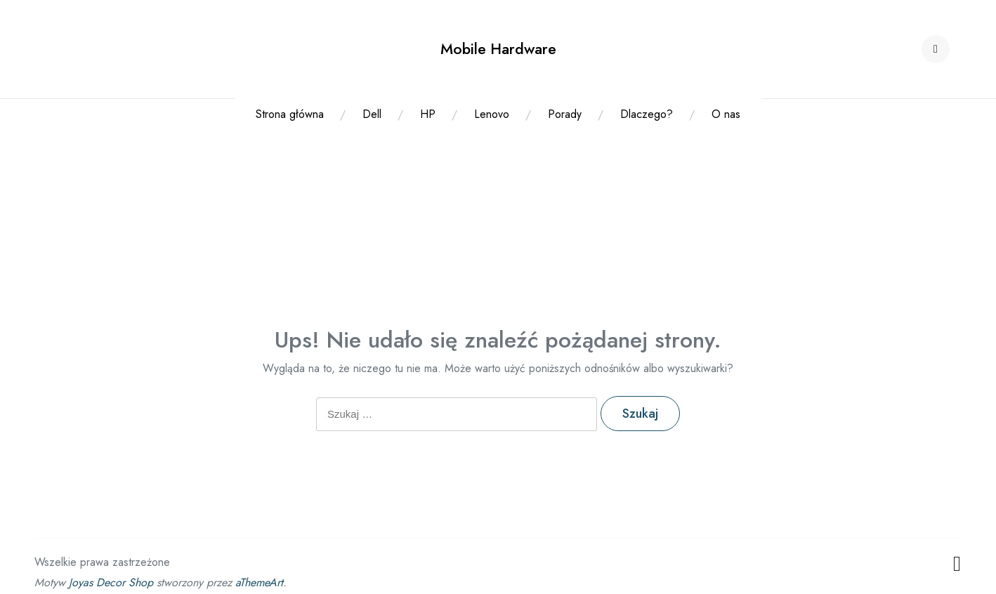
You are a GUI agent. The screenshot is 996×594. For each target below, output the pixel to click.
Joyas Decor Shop (111, 582)
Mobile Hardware (498, 49)
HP (427, 114)
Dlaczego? (646, 114)
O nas (726, 114)
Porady (565, 114)
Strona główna (290, 114)
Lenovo (491, 114)
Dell (371, 114)
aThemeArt (259, 582)
